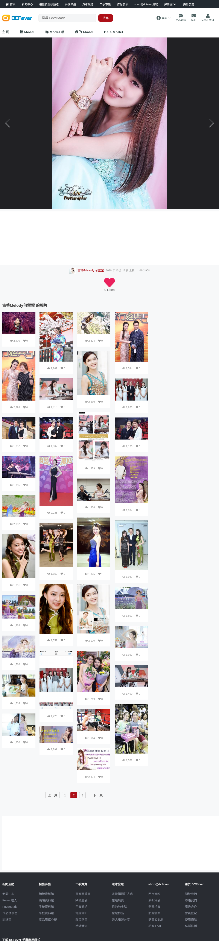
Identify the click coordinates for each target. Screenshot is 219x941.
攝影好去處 (122, 894)
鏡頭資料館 (46, 900)
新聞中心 (8, 894)
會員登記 (191, 913)
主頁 (5, 32)
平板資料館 (46, 913)
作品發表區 (9, 913)
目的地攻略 (119, 906)
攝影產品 (81, 900)
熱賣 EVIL (155, 926)
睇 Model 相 (55, 32)
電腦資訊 (81, 913)
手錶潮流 (81, 926)
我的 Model (84, 32)
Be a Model (113, 32)
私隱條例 (191, 926)
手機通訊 (81, 906)
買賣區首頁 (82, 894)
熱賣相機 (154, 906)
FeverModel (10, 906)
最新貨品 (154, 900)
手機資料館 (46, 906)
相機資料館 (46, 894)
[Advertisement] (173, 376)
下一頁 (98, 795)
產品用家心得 (48, 919)
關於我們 (191, 894)
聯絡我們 (191, 900)
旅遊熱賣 (118, 900)
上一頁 (52, 795)
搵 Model (27, 32)
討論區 (6, 919)
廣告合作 (191, 906)
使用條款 (191, 919)
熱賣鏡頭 (154, 913)
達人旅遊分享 (121, 919)
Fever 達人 (9, 900)
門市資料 (154, 894)
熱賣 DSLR (155, 919)
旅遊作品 (118, 913)
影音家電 (81, 919)
